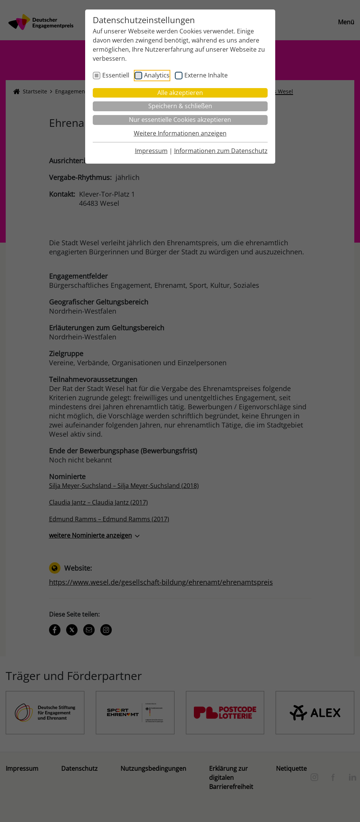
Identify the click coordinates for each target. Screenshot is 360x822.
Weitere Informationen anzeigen (180, 133)
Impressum (151, 151)
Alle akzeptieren (180, 92)
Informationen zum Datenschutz (221, 151)
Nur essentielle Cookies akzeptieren (180, 119)
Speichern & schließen (180, 106)
